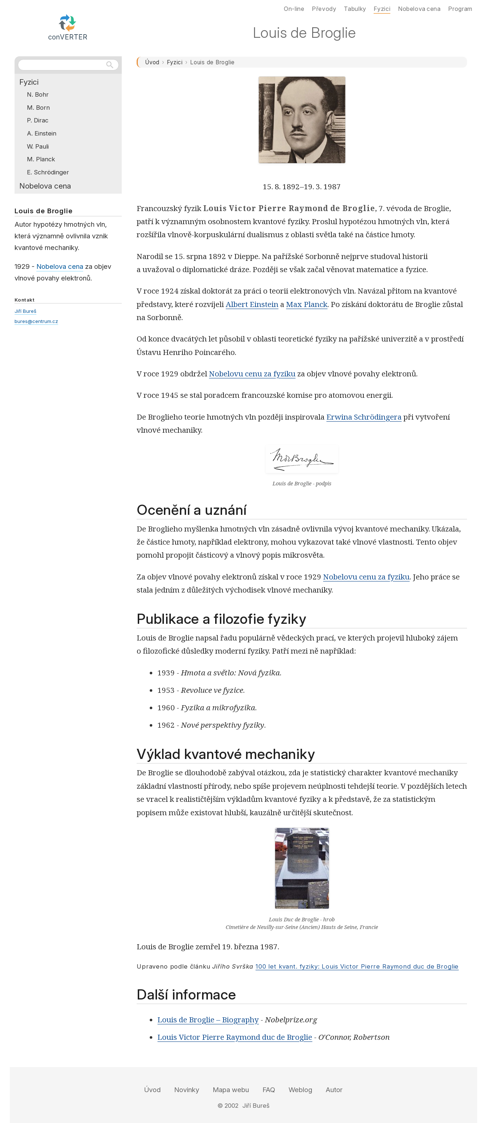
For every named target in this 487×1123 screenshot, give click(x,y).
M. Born (38, 107)
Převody (324, 8)
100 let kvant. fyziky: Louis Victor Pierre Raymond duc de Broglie (357, 966)
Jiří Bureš (25, 311)
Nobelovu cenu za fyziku (252, 373)
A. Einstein (41, 133)
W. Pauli (38, 146)
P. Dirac (37, 120)
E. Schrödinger (48, 172)
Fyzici (175, 62)
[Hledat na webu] (68, 64)
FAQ (268, 1090)
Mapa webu (231, 1090)
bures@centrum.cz (36, 321)
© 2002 (227, 1105)
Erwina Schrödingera (364, 417)
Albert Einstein (252, 304)
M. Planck (41, 159)
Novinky (186, 1090)
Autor (334, 1090)
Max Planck (306, 304)
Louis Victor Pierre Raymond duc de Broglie (234, 1037)
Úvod (152, 62)
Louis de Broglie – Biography (208, 1019)
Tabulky (355, 8)
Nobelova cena (45, 185)
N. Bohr (38, 94)
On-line (294, 8)
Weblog (300, 1090)
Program (460, 8)
